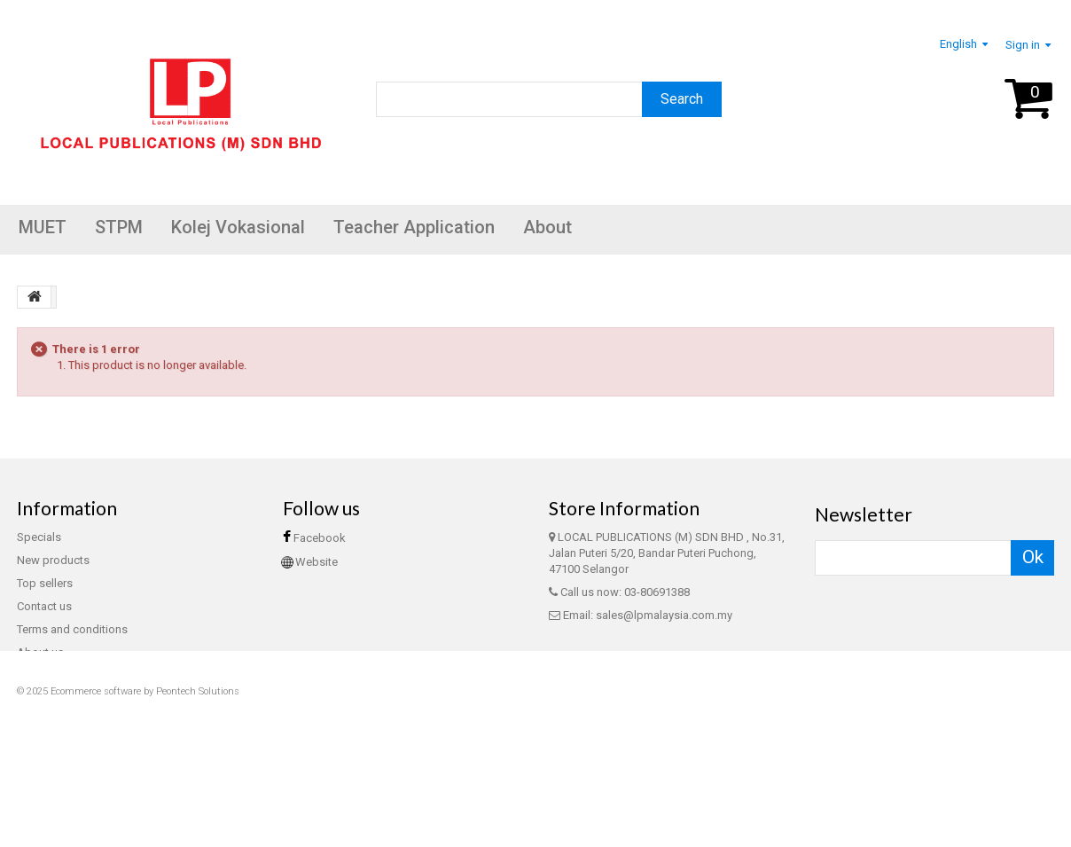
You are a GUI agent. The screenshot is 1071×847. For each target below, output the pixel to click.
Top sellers (45, 583)
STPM (119, 227)
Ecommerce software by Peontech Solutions (145, 803)
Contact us (44, 606)
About (547, 227)
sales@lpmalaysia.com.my (664, 615)
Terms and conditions (72, 629)
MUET (42, 227)
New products (53, 560)
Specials (39, 537)
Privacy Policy (51, 675)
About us (40, 652)
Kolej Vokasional (238, 227)
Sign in (1022, 44)
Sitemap (38, 698)
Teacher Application (414, 227)
